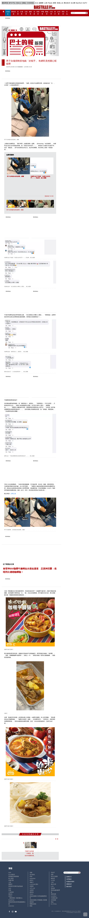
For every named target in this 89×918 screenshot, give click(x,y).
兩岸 (55, 13)
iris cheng (53, 904)
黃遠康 (53, 888)
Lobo (52, 886)
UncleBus (53, 896)
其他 (67, 13)
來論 (52, 902)
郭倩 (31, 876)
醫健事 (46, 13)
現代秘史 (32, 874)
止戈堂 (53, 880)
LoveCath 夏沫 (34, 884)
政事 (18, 13)
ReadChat (11, 900)
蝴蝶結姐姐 (33, 904)
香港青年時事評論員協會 (15, 886)
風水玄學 (53, 884)
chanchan (11, 906)
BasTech (79, 3)
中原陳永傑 (54, 898)
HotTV (85, 3)
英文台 (18, 3)
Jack (9, 888)
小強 (52, 882)
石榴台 (24, 3)
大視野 (51, 13)
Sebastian (32, 878)
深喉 (31, 872)
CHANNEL (30, 3)
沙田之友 (13, 493)
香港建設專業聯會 (13, 876)
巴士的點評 (11, 874)
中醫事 (42, 13)
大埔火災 (8, 13)
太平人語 (32, 888)
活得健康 (53, 900)
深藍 (52, 874)
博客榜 (63, 13)
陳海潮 (32, 902)
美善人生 (60, 3)
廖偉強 (32, 892)
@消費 (58, 13)
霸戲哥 (10, 884)
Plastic (50, 3)
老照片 (10, 896)
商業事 (38, 13)
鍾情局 (53, 878)
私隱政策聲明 (70, 881)
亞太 (36, 3)
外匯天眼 (11, 880)
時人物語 (11, 878)
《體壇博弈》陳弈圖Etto (15, 898)
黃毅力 (32, 882)
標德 (31, 906)
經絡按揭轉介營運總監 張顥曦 (38, 900)
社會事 (21, 13)
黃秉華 (32, 886)
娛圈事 (41, 3)
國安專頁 (5, 3)
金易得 (32, 890)
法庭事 (26, 13)
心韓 (45, 3)
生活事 (73, 3)
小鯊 (9, 882)
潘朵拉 (10, 894)
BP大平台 (12, 3)
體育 (54, 3)
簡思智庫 (53, 894)
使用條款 (69, 879)
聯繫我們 (69, 884)
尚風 (9, 890)
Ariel (9, 872)
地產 (34, 13)
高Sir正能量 (54, 876)
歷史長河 (67, 3)
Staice (31, 894)
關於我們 (69, 886)
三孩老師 (11, 892)
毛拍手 (53, 872)
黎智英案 (13, 13)
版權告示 (69, 876)
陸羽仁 (32, 880)
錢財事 (30, 13)
